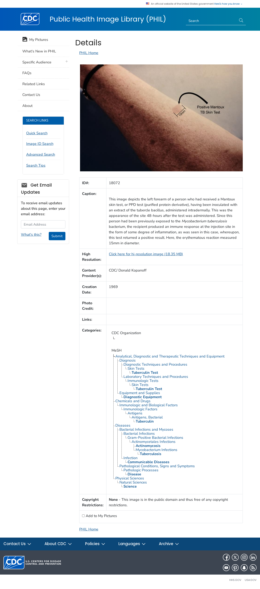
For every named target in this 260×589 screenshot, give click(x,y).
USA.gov (251, 580)
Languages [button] (132, 544)
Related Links (33, 84)
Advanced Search (40, 154)
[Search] (211, 20)
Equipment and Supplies (139, 392)
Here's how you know (228, 3)
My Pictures (35, 40)
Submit (57, 236)
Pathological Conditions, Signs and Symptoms (157, 466)
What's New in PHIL (39, 51)
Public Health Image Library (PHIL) (108, 19)
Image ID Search (39, 143)
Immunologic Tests (143, 380)
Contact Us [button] (17, 544)
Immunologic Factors (140, 409)
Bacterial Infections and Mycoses (146, 429)
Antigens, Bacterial (147, 417)
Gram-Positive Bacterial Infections (155, 437)
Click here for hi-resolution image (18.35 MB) (146, 254)
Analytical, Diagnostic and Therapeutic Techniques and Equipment (169, 356)
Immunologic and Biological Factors (148, 405)
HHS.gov (235, 580)
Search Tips (36, 165)
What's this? (31, 234)
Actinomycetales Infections (154, 441)
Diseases (122, 425)
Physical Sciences (129, 478)
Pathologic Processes (141, 470)
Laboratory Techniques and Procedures (156, 376)
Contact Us (31, 94)
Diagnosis (127, 360)
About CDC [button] (58, 544)
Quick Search (37, 133)
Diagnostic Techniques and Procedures (155, 364)
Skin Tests (136, 368)
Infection (131, 457)
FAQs (26, 73)
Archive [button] (169, 544)
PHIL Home (88, 52)
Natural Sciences (133, 482)
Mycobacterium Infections (156, 449)
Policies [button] (95, 544)
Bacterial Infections (139, 433)
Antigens (135, 413)
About (27, 105)
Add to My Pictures (101, 515)
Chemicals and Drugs (133, 401)
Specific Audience (36, 62)
